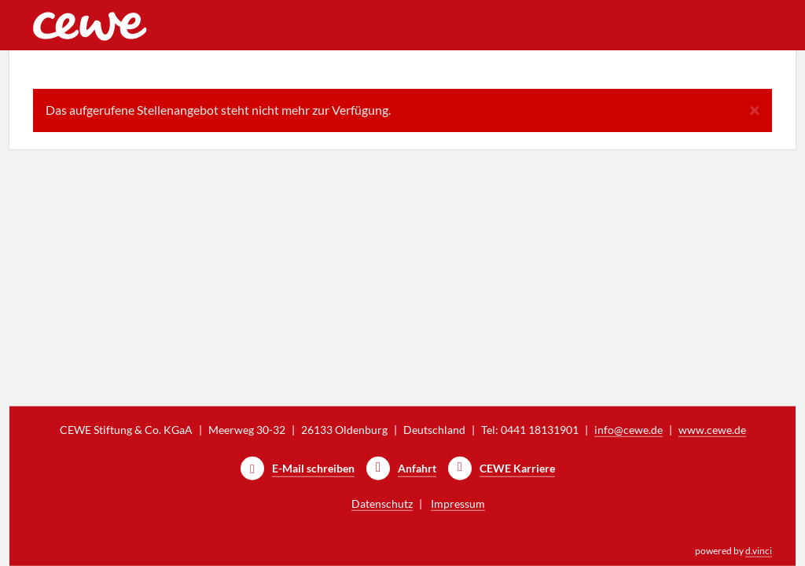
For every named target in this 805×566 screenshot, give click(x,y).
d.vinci (758, 551)
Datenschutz (382, 503)
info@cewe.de (628, 429)
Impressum (458, 503)
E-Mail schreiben (313, 468)
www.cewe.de (712, 429)
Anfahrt (417, 468)
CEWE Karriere (517, 468)
